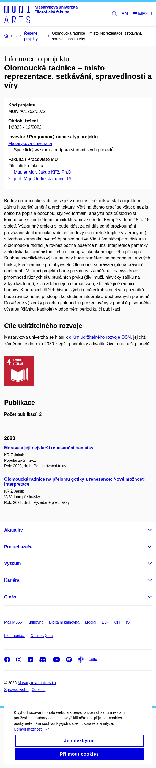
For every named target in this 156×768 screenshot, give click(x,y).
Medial (90, 622)
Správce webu (16, 689)
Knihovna (35, 622)
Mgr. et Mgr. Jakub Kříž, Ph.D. (43, 172)
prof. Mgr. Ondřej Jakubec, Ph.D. (46, 178)
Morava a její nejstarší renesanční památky (49, 448)
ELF (105, 622)
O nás (10, 597)
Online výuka (41, 635)
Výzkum (12, 563)
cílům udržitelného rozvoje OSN (100, 337)
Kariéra (11, 580)
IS (128, 622)
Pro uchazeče (18, 547)
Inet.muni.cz (14, 635)
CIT (117, 622)
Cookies (39, 689)
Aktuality (13, 530)
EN (125, 14)
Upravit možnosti (31, 735)
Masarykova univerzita (30, 143)
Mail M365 (13, 622)
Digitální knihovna (64, 622)
